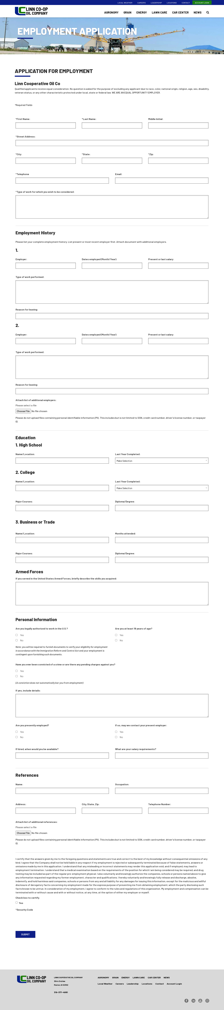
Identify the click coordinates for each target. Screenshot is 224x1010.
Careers (141, 3)
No (19, 640)
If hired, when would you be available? (37, 749)
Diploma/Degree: (125, 501)
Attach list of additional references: (37, 821)
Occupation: (122, 784)
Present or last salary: (161, 259)
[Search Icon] (207, 12)
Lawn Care (159, 12)
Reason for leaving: (27, 309)
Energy (141, 12)
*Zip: (151, 154)
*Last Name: (89, 118)
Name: (19, 784)
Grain (127, 12)
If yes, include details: (28, 690)
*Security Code (24, 909)
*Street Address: (26, 136)
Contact (186, 3)
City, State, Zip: (91, 804)
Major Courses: (24, 501)
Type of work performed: (30, 276)
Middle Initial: (155, 118)
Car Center (180, 12)
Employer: (21, 259)
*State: (86, 154)
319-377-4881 (61, 992)
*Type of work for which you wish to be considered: (45, 191)
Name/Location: (25, 454)
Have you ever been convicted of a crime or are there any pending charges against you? (65, 664)
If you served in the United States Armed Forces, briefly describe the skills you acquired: (66, 578)
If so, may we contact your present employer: (141, 725)
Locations (172, 3)
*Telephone (22, 174)
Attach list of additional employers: (36, 400)
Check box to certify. (28, 897)
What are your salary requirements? (135, 749)
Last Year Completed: (127, 454)
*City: (19, 154)
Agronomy (111, 12)
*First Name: (23, 118)
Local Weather (125, 3)
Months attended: (125, 533)
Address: (21, 804)
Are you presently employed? (32, 725)
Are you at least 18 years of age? (133, 628)
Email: (118, 174)
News (197, 12)
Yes (20, 635)
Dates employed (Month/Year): (99, 259)
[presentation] (39, 919)
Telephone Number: (159, 804)
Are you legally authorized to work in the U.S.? (42, 628)
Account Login (202, 3)
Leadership (156, 3)
